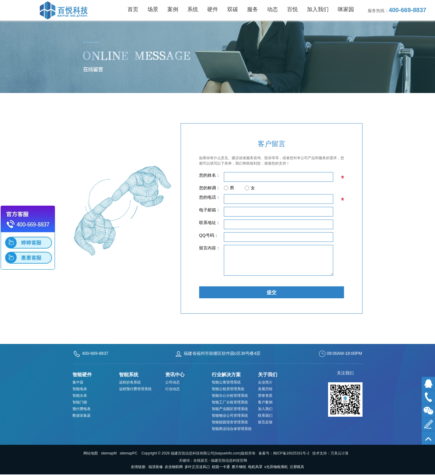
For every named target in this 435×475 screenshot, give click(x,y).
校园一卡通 (221, 467)
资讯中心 (175, 374)
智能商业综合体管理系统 (232, 429)
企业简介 (265, 382)
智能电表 (79, 389)
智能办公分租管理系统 (230, 395)
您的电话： (209, 197)
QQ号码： (208, 235)
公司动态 (172, 382)
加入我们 (265, 409)
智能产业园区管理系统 (230, 409)
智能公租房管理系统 (228, 389)
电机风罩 (255, 467)
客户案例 (265, 402)
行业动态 (172, 389)
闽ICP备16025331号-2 (291, 453)
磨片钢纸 (239, 467)
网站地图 (90, 453)
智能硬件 (82, 374)
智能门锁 (79, 402)
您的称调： (209, 187)
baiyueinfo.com (227, 453)
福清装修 (155, 467)
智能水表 (79, 395)
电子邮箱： (209, 209)
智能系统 (128, 374)
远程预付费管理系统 (135, 389)
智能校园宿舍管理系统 (230, 422)
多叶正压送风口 (197, 467)
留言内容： (209, 248)
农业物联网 (174, 467)
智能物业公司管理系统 (230, 415)
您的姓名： (209, 175)
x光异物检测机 (276, 467)
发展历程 (265, 389)
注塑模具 (297, 467)
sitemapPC (128, 453)
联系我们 (265, 415)
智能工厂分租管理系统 (230, 402)
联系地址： (209, 222)
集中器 (77, 382)
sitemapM (109, 453)
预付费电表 (81, 409)
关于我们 (267, 374)
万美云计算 (339, 453)
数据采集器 (81, 415)
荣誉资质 (265, 395)
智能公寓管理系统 (226, 382)
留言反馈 (265, 422)
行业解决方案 (226, 374)
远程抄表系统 (130, 382)
